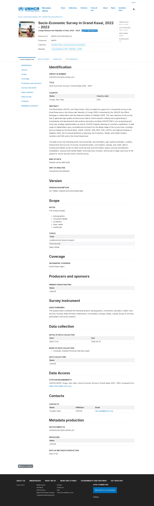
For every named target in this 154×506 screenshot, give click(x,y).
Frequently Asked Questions (46, 495)
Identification (26, 65)
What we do (50, 481)
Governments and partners (94, 481)
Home (63, 8)
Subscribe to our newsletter (105, 490)
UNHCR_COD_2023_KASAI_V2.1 (52, 17)
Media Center (41, 485)
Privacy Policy (41, 490)
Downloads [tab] (57, 59)
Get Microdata (89, 31)
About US (20, 481)
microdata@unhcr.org (104, 411)
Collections (73, 8)
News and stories (68, 481)
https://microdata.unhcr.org (60, 386)
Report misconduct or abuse (45, 492)
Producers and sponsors (31, 83)
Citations (83, 8)
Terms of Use (94, 9)
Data (58, 490)
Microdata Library (46, 9)
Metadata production (29, 106)
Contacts (24, 101)
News (113, 8)
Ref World (40, 487)
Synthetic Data (122, 9)
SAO (39, 17)
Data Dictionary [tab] (43, 59)
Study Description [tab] (27, 59)
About (105, 8)
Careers (59, 485)
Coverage (25, 79)
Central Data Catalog (30, 17)
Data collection (27, 92)
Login (133, 2)
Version (24, 70)
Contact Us (60, 487)
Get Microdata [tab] (71, 59)
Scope (24, 74)
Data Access (26, 97)
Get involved (117, 481)
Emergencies (35, 481)
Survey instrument (28, 88)
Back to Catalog (25, 466)
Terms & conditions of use (65, 492)
